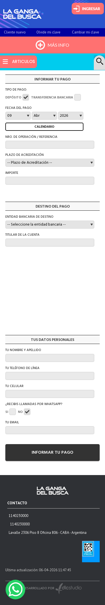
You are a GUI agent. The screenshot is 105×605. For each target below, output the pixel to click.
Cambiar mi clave (85, 32)
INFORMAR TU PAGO (52, 452)
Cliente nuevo (15, 32)
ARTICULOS (23, 61)
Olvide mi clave (48, 32)
